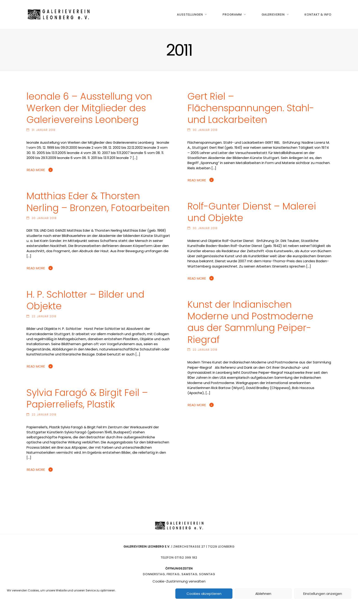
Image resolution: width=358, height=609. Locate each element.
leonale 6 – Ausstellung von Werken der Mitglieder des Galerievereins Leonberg (89, 108)
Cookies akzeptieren (204, 593)
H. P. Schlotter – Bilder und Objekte (85, 300)
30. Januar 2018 (205, 130)
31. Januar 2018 (43, 130)
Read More (36, 169)
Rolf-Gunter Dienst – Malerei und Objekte (251, 212)
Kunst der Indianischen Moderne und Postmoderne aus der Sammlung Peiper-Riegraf (250, 322)
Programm (232, 14)
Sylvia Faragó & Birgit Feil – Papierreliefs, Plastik (87, 398)
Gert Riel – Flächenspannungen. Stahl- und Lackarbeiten (250, 108)
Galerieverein (273, 14)
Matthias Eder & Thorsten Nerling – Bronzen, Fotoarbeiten (98, 201)
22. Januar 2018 (44, 316)
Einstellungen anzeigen (322, 593)
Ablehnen (263, 593)
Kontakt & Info (318, 14)
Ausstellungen (190, 14)
